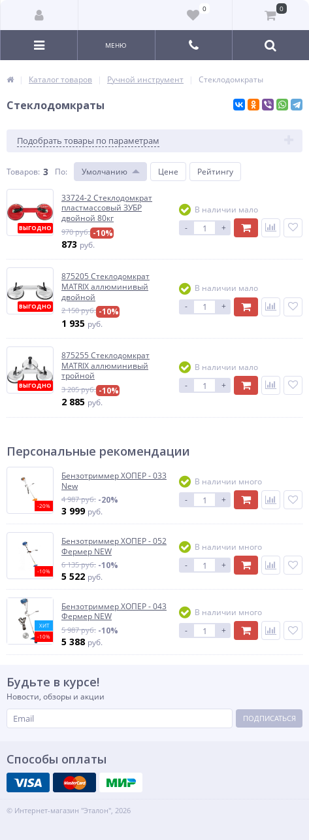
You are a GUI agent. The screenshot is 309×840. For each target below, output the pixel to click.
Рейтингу (215, 171)
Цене (168, 171)
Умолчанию (104, 171)
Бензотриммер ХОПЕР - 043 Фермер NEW (114, 611)
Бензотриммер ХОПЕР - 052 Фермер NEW (114, 546)
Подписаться (269, 718)
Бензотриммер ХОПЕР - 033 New (114, 481)
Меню (116, 45)
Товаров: (23, 171)
